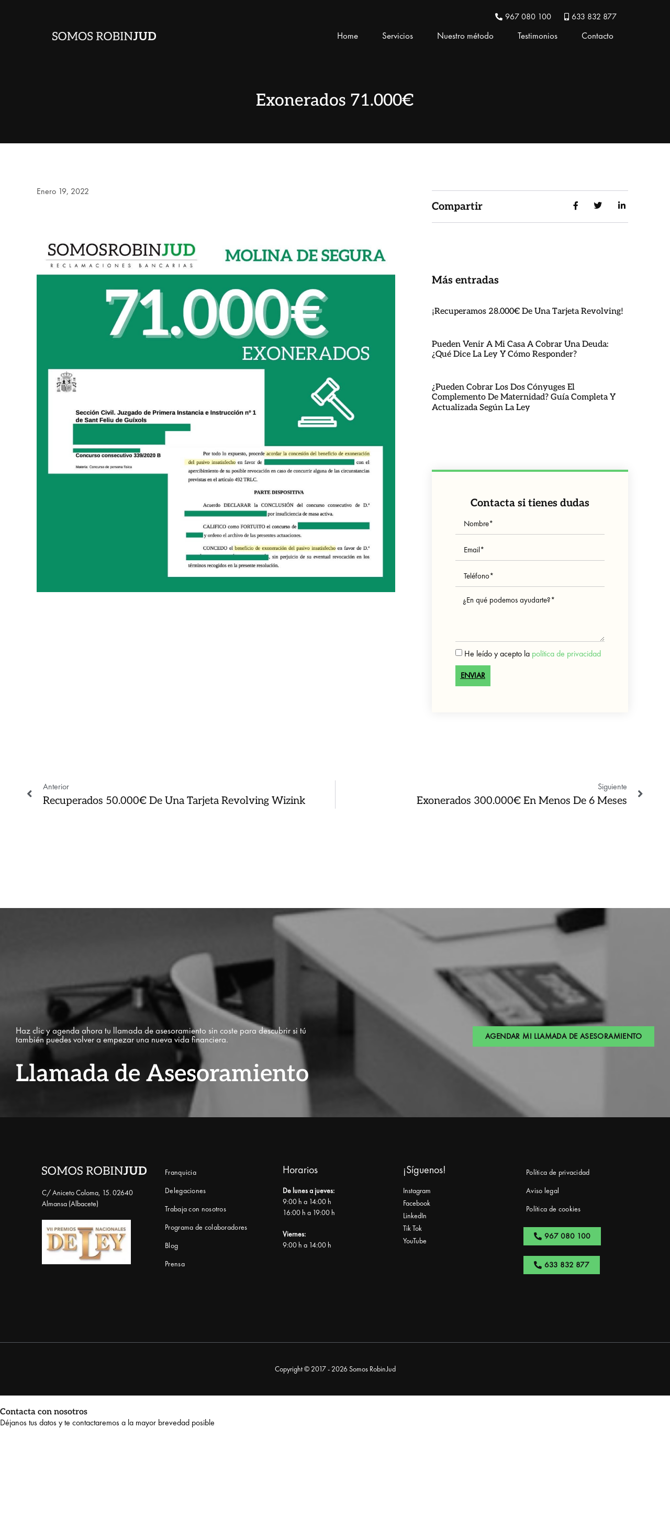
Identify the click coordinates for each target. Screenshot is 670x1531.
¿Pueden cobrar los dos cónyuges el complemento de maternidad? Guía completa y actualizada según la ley (524, 397)
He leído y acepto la (532, 653)
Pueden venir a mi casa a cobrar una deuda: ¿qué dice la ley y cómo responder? (520, 349)
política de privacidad (566, 653)
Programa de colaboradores (206, 1227)
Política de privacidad (558, 1172)
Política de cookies (553, 1209)
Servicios (397, 35)
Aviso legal (542, 1190)
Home (347, 35)
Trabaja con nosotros (195, 1209)
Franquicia (180, 1172)
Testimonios (537, 35)
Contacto (597, 35)
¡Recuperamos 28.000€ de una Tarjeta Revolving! (527, 311)
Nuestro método (465, 35)
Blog (171, 1245)
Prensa (175, 1263)
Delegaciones (185, 1190)
